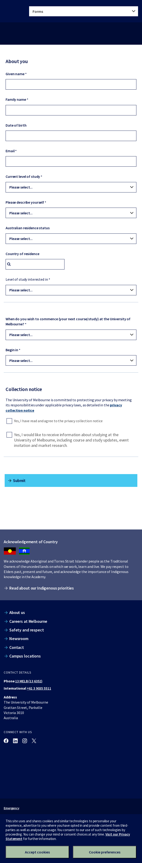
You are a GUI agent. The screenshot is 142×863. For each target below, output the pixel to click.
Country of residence (22, 253)
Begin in (12, 349)
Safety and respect (26, 630)
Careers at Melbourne (28, 621)
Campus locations (25, 656)
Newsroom (18, 638)
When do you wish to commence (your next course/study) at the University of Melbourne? (68, 321)
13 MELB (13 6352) (28, 681)
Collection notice (24, 389)
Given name (15, 73)
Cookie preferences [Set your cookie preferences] (104, 852)
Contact (16, 647)
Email (10, 150)
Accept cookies (37, 852)
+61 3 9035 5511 (39, 688)
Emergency (11, 808)
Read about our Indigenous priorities (41, 588)
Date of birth (16, 125)
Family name (16, 99)
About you (17, 61)
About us (17, 612)
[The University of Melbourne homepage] (13, 11)
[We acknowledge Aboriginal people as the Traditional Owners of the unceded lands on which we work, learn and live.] (24, 551)
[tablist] (83, 11)
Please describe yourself (25, 202)
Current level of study (23, 176)
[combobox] (35, 264)
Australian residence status (28, 228)
